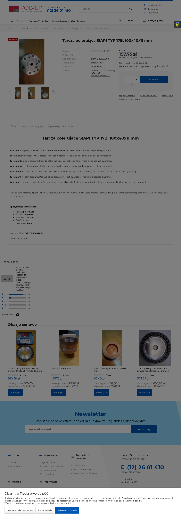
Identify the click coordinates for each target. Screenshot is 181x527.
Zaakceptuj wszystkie (67, 510)
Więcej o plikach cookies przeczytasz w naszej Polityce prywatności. (37, 503)
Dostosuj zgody (45, 510)
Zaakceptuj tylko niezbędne (20, 510)
